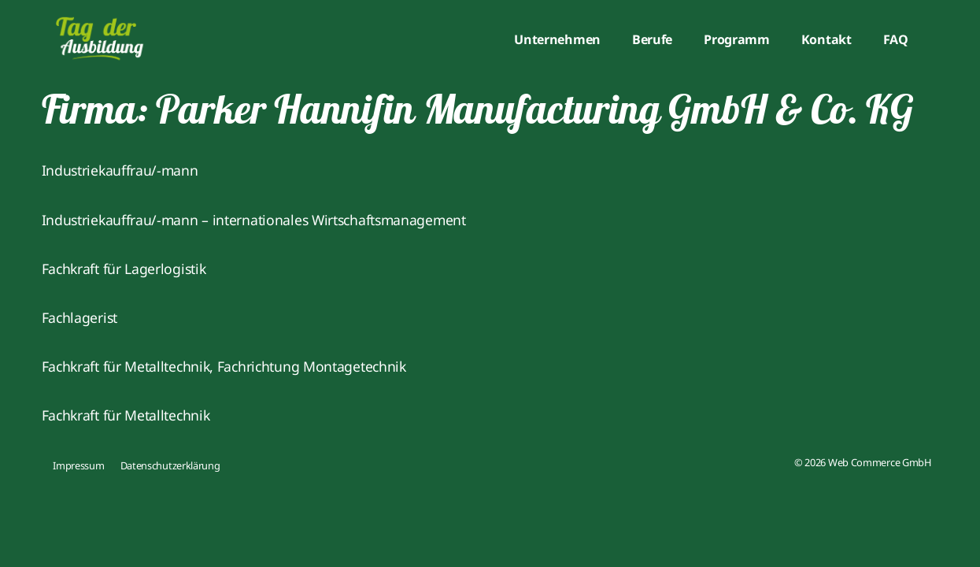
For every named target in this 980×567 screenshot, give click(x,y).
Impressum (78, 465)
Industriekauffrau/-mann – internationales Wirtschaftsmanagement (254, 219)
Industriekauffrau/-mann (120, 170)
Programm (737, 39)
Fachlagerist (79, 317)
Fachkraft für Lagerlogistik (124, 268)
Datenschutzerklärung (170, 465)
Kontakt (826, 39)
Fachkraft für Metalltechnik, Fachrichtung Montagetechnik (224, 366)
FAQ (895, 39)
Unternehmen (557, 39)
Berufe (652, 39)
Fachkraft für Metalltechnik (126, 415)
